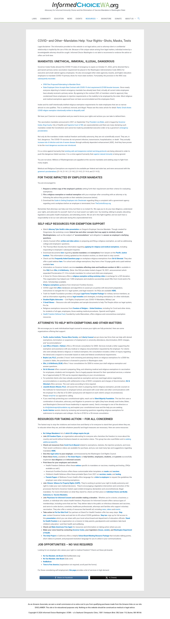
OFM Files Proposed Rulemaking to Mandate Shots (63, 84)
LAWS (34, 19)
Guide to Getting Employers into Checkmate (71, 200)
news (104, 509)
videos (109, 509)
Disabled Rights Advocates (53, 300)
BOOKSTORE (106, 19)
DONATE (118, 19)
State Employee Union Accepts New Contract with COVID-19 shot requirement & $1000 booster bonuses (84, 87)
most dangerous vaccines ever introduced (67, 145)
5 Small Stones (49, 302)
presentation (51, 518)
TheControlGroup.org (103, 203)
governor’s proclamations (48, 171)
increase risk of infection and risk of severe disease (58, 142)
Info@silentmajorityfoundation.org (58, 407)
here (59, 264)
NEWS (69, 19)
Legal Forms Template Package (93, 294)
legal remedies (78, 297)
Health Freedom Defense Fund (55, 314)
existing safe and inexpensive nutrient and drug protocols (87, 151)
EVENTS (79, 19)
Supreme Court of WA (76, 125)
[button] (139, 18)
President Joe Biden (97, 122)
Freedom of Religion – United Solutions (88, 308)
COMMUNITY (45, 19)
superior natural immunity (106, 154)
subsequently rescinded (47, 79)
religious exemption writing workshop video (90, 276)
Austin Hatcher (49, 410)
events (118, 509)
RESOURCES (91, 19)
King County (48, 125)
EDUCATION (59, 19)
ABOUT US (129, 19)
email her (52, 396)
